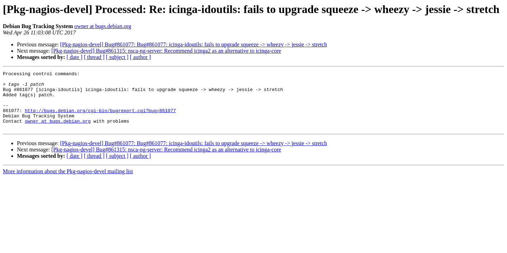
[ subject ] (117, 57)
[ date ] (74, 57)
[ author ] (140, 57)
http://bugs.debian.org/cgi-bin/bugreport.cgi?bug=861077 (100, 119)
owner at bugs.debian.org (102, 26)
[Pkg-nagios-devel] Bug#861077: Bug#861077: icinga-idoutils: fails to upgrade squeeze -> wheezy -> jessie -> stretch (193, 44)
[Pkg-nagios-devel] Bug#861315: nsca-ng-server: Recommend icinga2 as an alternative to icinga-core (166, 51)
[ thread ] (94, 57)
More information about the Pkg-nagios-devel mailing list (68, 183)
